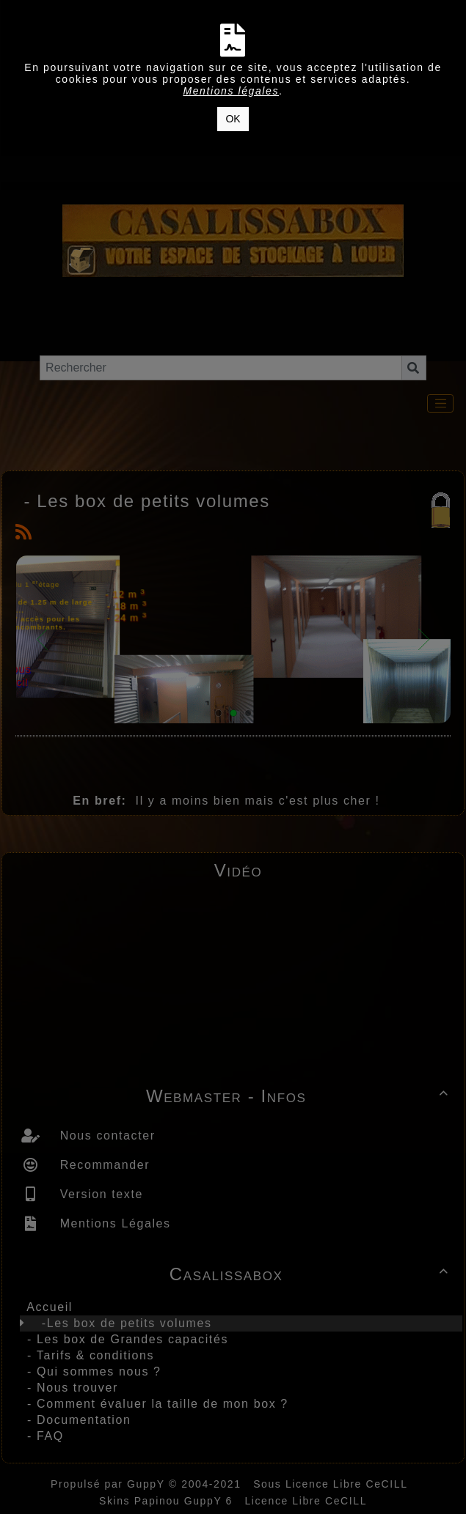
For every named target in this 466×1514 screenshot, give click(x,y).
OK (232, 119)
